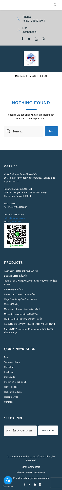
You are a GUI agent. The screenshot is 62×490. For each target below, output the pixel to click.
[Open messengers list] (8, 480)
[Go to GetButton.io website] (8, 487)
